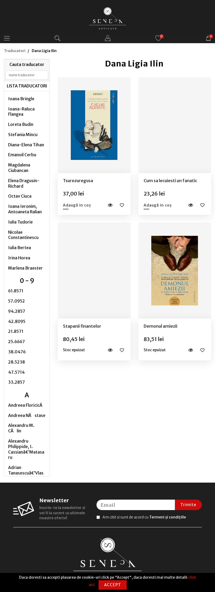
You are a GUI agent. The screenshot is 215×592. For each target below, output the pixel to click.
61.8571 (15, 290)
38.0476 (17, 351)
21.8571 (15, 331)
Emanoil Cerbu (22, 154)
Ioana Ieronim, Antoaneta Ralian (25, 209)
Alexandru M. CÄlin (21, 428)
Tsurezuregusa (78, 180)
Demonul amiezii (160, 326)
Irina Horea (19, 257)
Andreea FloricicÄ (27, 405)
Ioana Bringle (21, 98)
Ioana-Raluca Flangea (21, 111)
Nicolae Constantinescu (23, 235)
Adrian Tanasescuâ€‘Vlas (26, 470)
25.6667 (16, 341)
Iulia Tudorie (20, 222)
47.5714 (16, 372)
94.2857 (16, 311)
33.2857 (16, 382)
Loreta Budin (20, 124)
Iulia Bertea (19, 247)
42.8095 (16, 321)
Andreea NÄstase (26, 415)
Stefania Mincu (22, 134)
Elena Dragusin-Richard (23, 183)
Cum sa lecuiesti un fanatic (170, 180)
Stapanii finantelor (82, 326)
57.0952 (16, 301)
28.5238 (16, 362)
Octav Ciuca (19, 196)
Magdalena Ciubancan (19, 167)
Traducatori (14, 50)
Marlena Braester (25, 268)
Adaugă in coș (77, 205)
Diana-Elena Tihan (26, 144)
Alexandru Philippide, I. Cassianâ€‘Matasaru (26, 449)
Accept (112, 584)
